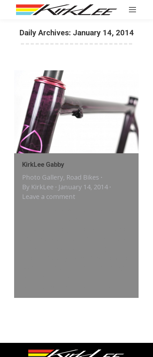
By (38, 187)
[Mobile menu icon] (132, 9)
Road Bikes (82, 177)
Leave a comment (48, 196)
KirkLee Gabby (43, 164)
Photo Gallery (42, 177)
